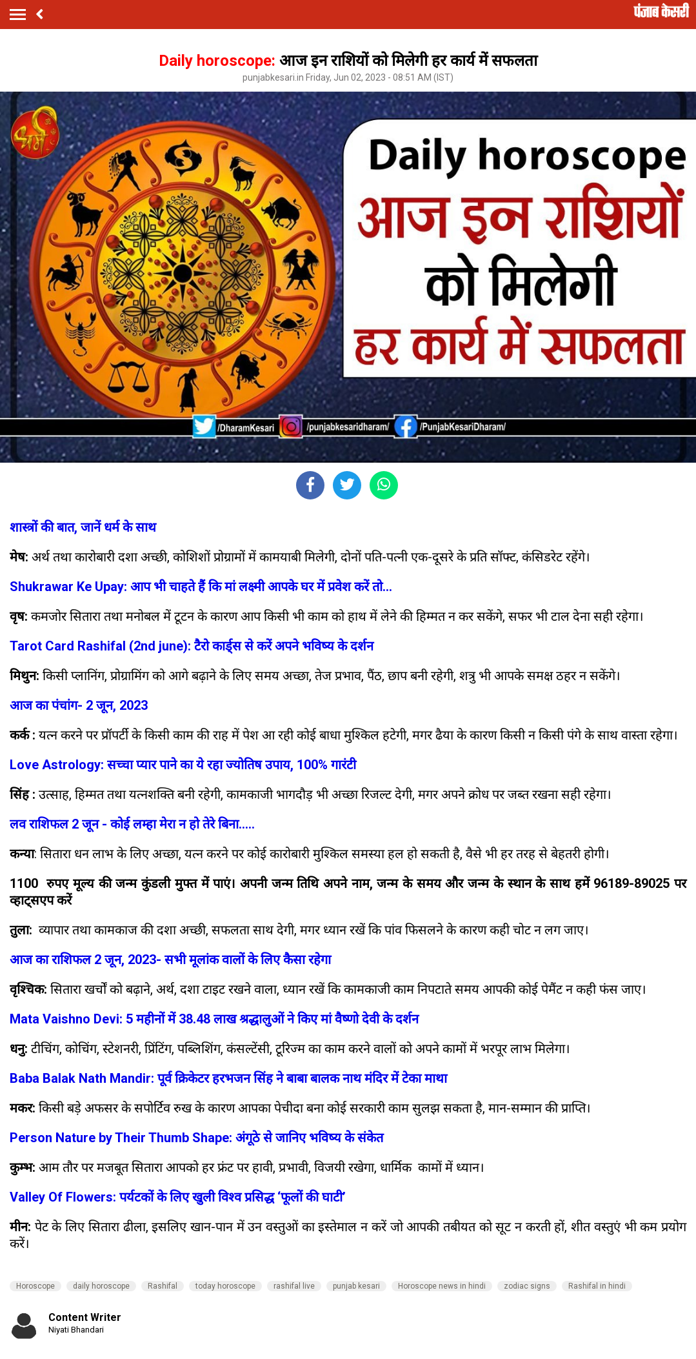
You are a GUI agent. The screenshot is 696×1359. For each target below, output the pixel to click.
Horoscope (35, 1286)
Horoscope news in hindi (442, 1286)
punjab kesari (356, 1286)
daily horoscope (101, 1286)
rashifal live (294, 1286)
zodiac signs (527, 1286)
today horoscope (225, 1286)
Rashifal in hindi (597, 1286)
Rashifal (162, 1286)
